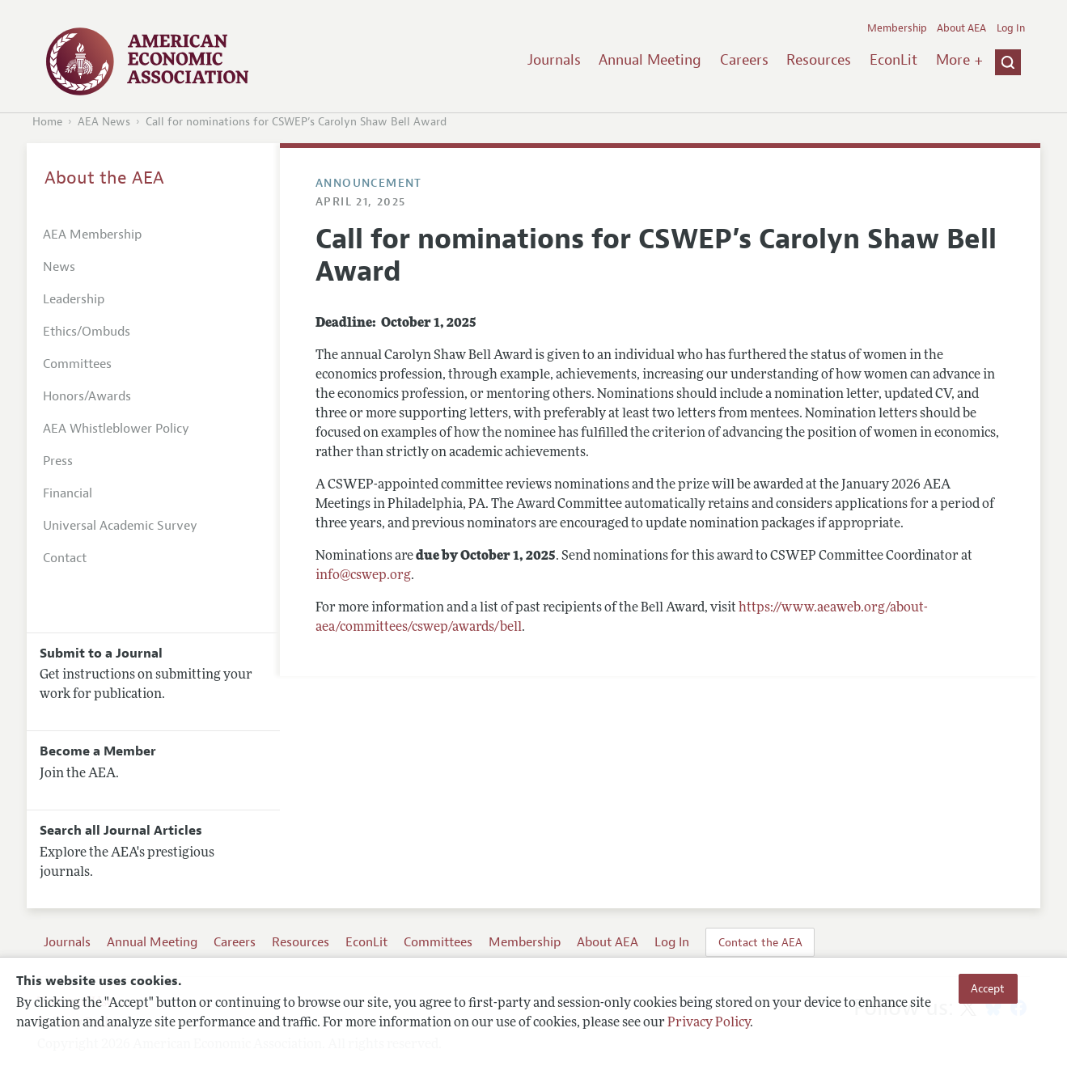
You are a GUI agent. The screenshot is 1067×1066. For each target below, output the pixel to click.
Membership (897, 28)
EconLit (893, 60)
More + (959, 60)
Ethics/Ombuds (86, 332)
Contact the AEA (760, 942)
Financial (67, 493)
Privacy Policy (708, 1023)
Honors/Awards (87, 396)
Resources (818, 60)
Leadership (73, 299)
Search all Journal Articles (121, 831)
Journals (554, 60)
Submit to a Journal (101, 653)
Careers (744, 60)
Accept (988, 988)
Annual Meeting (650, 60)
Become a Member (98, 751)
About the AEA (104, 178)
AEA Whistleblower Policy (116, 429)
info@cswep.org (363, 575)
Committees (77, 364)
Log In (1011, 28)
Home (47, 122)
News (59, 267)
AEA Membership (92, 234)
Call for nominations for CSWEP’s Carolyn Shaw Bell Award (296, 122)
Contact (65, 558)
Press (58, 461)
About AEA (961, 28)
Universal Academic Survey (120, 526)
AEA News (104, 122)
